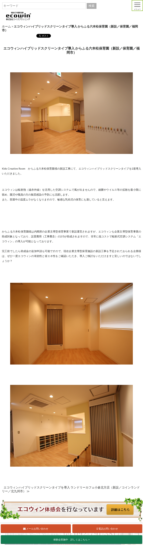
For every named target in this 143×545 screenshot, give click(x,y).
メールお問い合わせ (35, 528)
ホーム (6, 26)
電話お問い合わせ (107, 528)
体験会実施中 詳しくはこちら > (71, 539)
